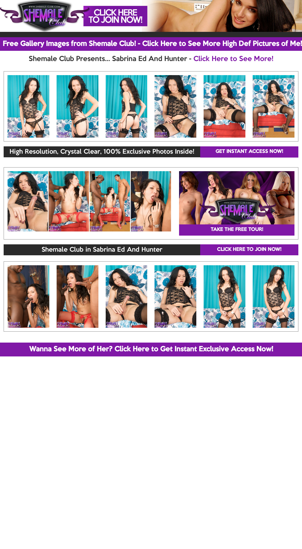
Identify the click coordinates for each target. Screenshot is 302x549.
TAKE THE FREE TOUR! (237, 230)
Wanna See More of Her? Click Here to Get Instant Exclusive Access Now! (151, 349)
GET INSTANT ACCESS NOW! (249, 152)
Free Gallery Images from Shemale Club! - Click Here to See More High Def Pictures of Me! (152, 44)
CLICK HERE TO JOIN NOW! (249, 250)
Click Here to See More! (233, 59)
